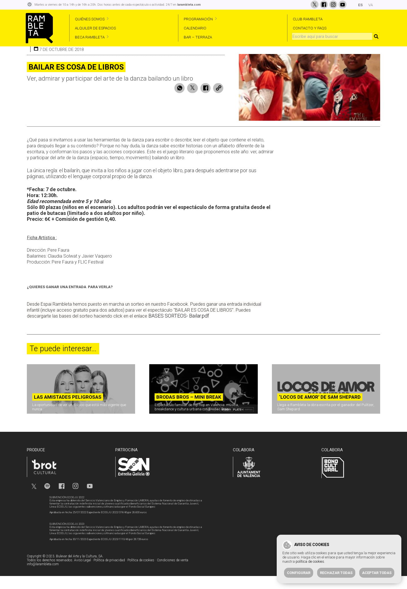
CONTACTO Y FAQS (309, 28)
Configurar (298, 573)
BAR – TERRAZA (198, 37)
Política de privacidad (109, 573)
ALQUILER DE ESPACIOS (95, 28)
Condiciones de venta (172, 573)
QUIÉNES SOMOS (90, 19)
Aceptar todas (376, 573)
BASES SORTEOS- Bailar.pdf (178, 329)
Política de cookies (140, 573)
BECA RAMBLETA (90, 37)
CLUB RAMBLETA (307, 19)
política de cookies (310, 561)
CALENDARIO (195, 28)
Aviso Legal (82, 573)
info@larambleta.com (43, 577)
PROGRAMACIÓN (198, 19)
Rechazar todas (336, 573)
